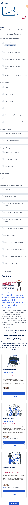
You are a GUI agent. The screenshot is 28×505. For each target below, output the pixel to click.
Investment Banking (6, 293)
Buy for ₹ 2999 (14, 397)
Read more (12, 328)
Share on (9, 271)
